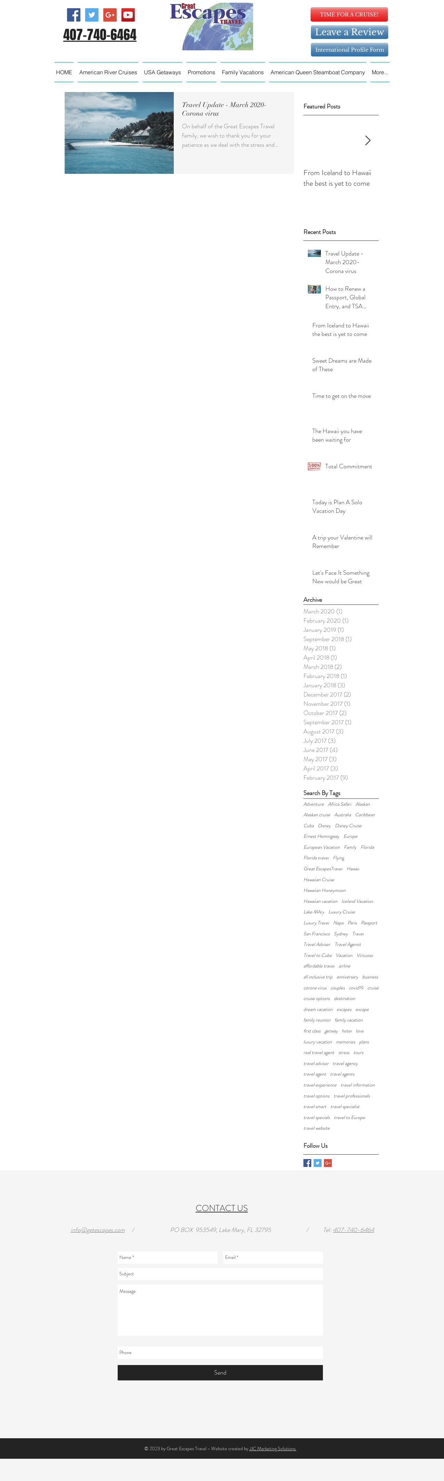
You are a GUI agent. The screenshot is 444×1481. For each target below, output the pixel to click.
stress (343, 1052)
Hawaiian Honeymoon (324, 890)
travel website (316, 1128)
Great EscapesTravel (322, 869)
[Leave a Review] (349, 32)
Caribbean (365, 814)
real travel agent (318, 1052)
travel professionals (352, 1096)
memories (345, 1042)
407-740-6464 (353, 1229)
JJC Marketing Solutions (273, 1448)
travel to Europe (349, 1117)
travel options (316, 1096)
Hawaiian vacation (320, 901)
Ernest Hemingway (321, 836)
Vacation (344, 955)
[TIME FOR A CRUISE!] (349, 14)
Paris (352, 923)
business (370, 977)
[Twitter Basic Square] (318, 1163)
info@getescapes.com (98, 1229)
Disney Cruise (348, 825)
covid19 (356, 988)
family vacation (349, 1020)
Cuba (308, 825)
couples (337, 988)
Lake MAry (313, 912)
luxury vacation (317, 1042)
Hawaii (353, 869)
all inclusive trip (317, 977)
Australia (342, 814)
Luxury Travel (316, 923)
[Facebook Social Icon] (73, 15)
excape (362, 1009)
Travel (358, 934)
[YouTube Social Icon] (128, 15)
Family (350, 847)
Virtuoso (364, 955)
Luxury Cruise (341, 912)
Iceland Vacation (357, 901)
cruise (373, 988)
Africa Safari (339, 804)
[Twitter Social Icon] (92, 15)
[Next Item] (368, 140)
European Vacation (321, 847)
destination (344, 998)
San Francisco (316, 934)
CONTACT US (222, 1208)
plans (364, 1042)
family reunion (316, 1020)
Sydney (341, 934)
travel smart (314, 1106)
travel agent (314, 1074)
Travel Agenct (348, 944)
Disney (324, 825)
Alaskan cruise (316, 814)
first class (312, 1031)
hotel (347, 1031)
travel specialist (345, 1106)
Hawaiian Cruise (318, 879)
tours (358, 1052)
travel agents (342, 1074)
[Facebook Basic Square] (307, 1163)
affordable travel (319, 966)
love (360, 1031)
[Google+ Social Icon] (110, 15)
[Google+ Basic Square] (328, 1163)
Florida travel (316, 858)
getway (331, 1031)
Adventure (313, 804)
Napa (338, 923)
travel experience (320, 1085)
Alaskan (362, 804)
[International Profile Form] (349, 49)
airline (344, 966)
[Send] (220, 1372)
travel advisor (316, 1063)
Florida (367, 847)
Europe (350, 836)
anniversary (347, 977)
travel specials (316, 1117)
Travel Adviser (316, 944)
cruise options (316, 998)
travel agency (345, 1063)
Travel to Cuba (317, 955)
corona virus (314, 988)
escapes (344, 1009)
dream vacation (317, 1009)
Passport (369, 923)
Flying (338, 858)
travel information (358, 1085)
